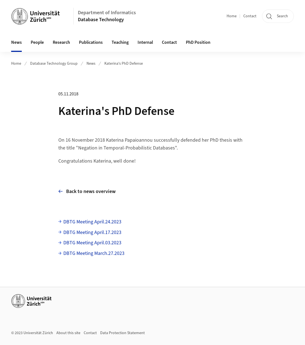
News (16, 42)
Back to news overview (87, 191)
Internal (145, 42)
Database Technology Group (54, 63)
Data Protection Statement (122, 333)
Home (232, 16)
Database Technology (101, 19)
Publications (91, 42)
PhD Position (198, 42)
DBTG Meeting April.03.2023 (92, 242)
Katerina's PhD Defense (123, 63)
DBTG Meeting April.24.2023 (92, 221)
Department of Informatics (107, 12)
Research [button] (61, 42)
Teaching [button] (120, 42)
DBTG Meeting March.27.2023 (93, 253)
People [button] (37, 42)
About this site (68, 333)
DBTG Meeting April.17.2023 (92, 232)
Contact (249, 16)
